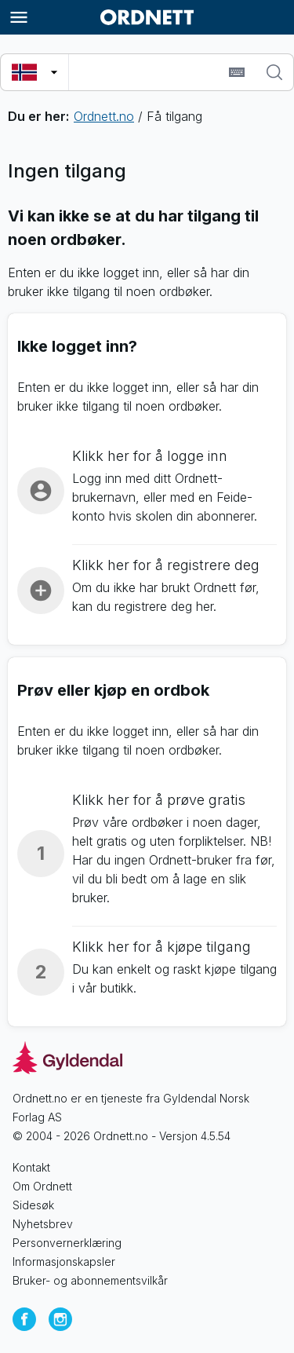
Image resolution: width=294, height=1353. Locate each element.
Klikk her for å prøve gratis (158, 800)
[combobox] (146, 72)
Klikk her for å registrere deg (166, 565)
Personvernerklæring (67, 1242)
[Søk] (274, 72)
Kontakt (31, 1167)
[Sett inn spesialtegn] (237, 72)
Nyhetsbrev (43, 1223)
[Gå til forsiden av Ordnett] (147, 17)
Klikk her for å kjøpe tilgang (161, 946)
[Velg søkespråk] (34, 72)
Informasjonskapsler (64, 1261)
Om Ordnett (42, 1186)
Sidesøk (33, 1205)
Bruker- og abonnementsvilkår (90, 1280)
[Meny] (18, 17)
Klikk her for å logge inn (149, 456)
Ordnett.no (104, 116)
